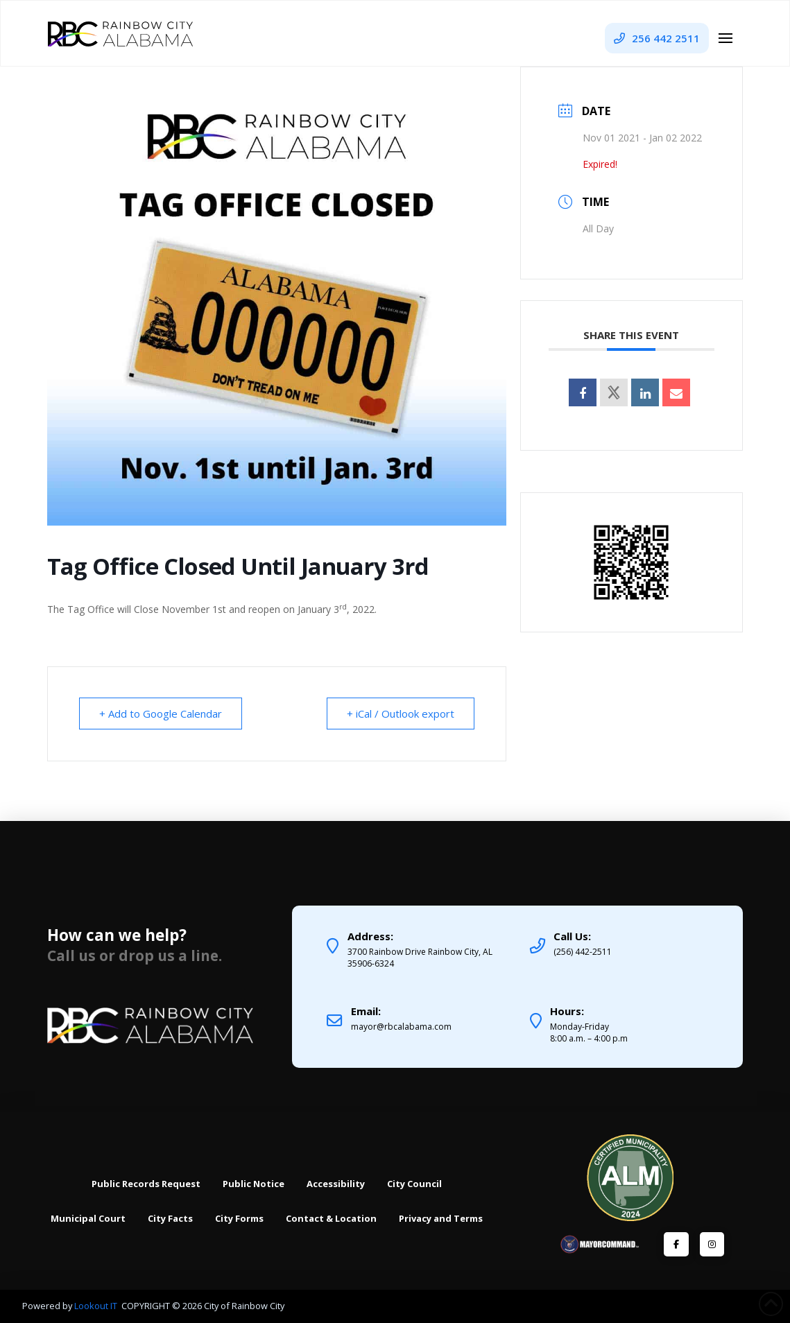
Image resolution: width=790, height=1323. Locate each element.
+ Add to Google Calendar (160, 713)
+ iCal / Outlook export (400, 713)
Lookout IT (96, 1305)
